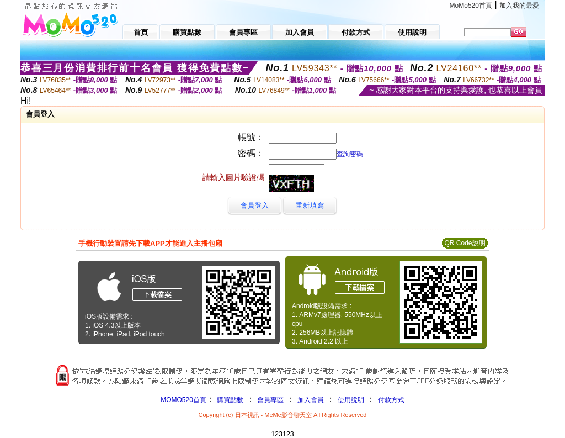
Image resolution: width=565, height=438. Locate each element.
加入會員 (310, 400)
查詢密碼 (350, 154)
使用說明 (351, 400)
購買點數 (229, 400)
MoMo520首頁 (471, 5)
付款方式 (391, 400)
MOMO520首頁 (183, 400)
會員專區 (270, 400)
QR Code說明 (464, 243)
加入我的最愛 (519, 5)
